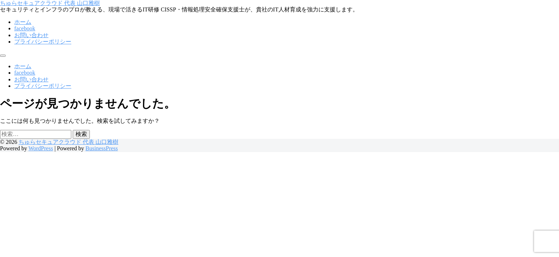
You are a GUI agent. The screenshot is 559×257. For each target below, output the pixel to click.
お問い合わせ (31, 35)
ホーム (22, 22)
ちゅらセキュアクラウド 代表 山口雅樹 (50, 3)
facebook (24, 28)
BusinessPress (102, 148)
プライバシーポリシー (42, 42)
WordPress (41, 148)
